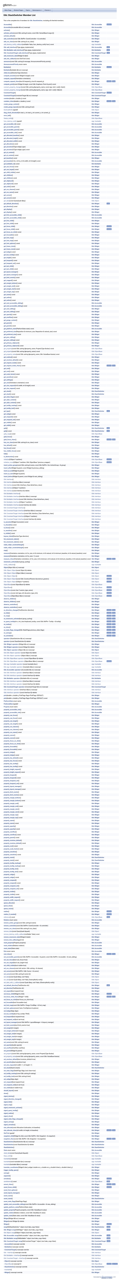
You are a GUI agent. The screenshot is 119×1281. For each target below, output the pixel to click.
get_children (8, 175)
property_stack (9, 857)
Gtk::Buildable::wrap (10, 1238)
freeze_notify (8, 118)
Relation (6, 920)
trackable (7, 1159)
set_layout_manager (10, 1022)
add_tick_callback (9, 58)
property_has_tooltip (10, 763)
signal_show (8, 1116)
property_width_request (11, 897)
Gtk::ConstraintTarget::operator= (14, 687)
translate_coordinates (11, 1167)
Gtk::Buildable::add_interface (13, 50)
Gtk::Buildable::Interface (11, 493)
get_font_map (8, 238)
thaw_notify (7, 1156)
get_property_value (10, 354)
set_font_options (9, 1008)
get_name (7, 294)
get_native (7, 297)
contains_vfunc (9, 101)
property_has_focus (10, 761)
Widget (6, 1218)
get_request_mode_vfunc (12, 365)
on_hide (6, 613)
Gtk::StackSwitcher (36, 20)
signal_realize (8, 1113)
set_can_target (8, 962)
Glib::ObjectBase (97, 87)
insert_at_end (8, 471)
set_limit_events (9, 1025)
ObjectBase (7, 584)
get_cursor (7, 195)
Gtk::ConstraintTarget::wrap (13, 1241)
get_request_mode (10, 363)
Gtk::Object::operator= (11, 650)
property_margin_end (11, 803)
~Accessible (8, 1244)
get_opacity (7, 314)
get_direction (8, 206)
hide (5, 454)
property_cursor (9, 735)
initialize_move (8, 462)
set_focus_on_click (10, 999)
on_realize (7, 624)
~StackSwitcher (9, 1267)
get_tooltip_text (9, 408)
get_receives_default (10, 360)
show (5, 1093)
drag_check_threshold (11, 112)
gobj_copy (7, 434)
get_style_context (9, 400)
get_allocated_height (10, 138)
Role (5, 951)
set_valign (7, 1079)
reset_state (7, 948)
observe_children (9, 599)
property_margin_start (11, 809)
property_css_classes (11, 727)
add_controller (8, 39)
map (5, 550)
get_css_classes (9, 189)
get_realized (8, 357)
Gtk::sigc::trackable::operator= (13, 664)
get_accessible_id (9, 124)
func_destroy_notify (10, 121)
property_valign (9, 874)
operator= (7, 638)
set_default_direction (11, 985)
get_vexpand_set (9, 420)
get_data (6, 201)
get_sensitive (8, 377)
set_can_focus (8, 960)
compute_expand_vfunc (11, 81)
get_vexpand (8, 417)
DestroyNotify (8, 110)
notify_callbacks (9, 564)
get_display (7, 209)
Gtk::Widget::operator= (11, 644)
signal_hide (7, 1102)
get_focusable (8, 235)
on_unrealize (8, 636)
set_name (7, 1042)
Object (6, 567)
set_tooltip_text (9, 1076)
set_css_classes (9, 968)
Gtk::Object (95, 567)
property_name (9, 820)
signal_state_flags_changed (13, 1119)
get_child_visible (9, 172)
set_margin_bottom (10, 1031)
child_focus (7, 73)
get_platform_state (10, 329)
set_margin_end (9, 1034)
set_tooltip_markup (10, 1073)
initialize (6, 459)
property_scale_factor (11, 849)
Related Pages (18, 10)
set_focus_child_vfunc (11, 997)
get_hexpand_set (9, 263)
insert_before (8, 476)
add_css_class (8, 41)
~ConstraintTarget (10, 1250)
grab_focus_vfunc (9, 439)
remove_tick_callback (11, 940)
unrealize (7, 1179)
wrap (5, 1227)
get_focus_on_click (10, 232)
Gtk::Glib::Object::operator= (12, 653)
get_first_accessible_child (12, 215)
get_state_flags (9, 397)
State (5, 1150)
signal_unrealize (9, 1124)
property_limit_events (11, 792)
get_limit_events (9, 277)
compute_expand (9, 78)
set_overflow (8, 1048)
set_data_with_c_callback (12, 982)
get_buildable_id (9, 164)
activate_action (9, 33)
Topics (28, 10)
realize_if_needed (9, 914)
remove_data (8, 931)
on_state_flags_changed (12, 630)
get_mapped (8, 280)
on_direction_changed (11, 610)
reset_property (8, 943)
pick (5, 695)
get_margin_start (9, 289)
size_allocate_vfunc (10, 1130)
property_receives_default (12, 840)
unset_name (8, 1196)
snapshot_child (9, 1136)
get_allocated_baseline (11, 135)
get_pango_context (10, 320)
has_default (7, 445)
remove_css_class (10, 928)
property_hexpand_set (11, 781)
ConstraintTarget (9, 93)
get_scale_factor (9, 374)
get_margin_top (9, 292)
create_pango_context (11, 104)
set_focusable (8, 1002)
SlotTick (6, 1133)
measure (7, 553)
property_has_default (11, 758)
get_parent (7, 323)
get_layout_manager (10, 272)
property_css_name (10, 732)
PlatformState (8, 701)
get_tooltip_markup (10, 405)
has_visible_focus (9, 451)
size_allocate (8, 1127)
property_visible (9, 891)
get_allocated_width (10, 141)
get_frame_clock (9, 246)
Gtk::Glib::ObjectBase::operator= (14, 658)
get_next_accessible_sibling (13, 303)
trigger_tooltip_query (11, 1170)
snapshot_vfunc (9, 1139)
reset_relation (8, 945)
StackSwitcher (8, 1142)
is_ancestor (7, 522)
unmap (6, 1173)
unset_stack (8, 1198)
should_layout (8, 1090)
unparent (7, 1176)
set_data (6, 977)
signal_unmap (8, 1122)
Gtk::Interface (8, 479)
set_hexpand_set (9, 1019)
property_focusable (10, 746)
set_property (8, 1053)
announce (7, 61)
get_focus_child (9, 226)
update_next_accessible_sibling (14, 1204)
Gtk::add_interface (10, 47)
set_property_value (10, 1056)
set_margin (7, 1028)
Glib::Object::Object (10, 570)
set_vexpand (8, 1082)
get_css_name (8, 192)
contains (6, 98)
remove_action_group (11, 923)
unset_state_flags (9, 1201)
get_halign (7, 252)
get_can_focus (8, 167)
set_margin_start (9, 1036)
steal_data (7, 1153)
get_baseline (8, 158)
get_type (6, 411)
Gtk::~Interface (9, 1252)
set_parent (7, 1051)
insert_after (7, 468)
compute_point (9, 84)
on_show (7, 627)
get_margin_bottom (10, 283)
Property (7, 707)
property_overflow (10, 832)
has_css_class (8, 442)
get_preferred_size (10, 331)
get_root (6, 368)
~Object (6, 1261)
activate (6, 30)
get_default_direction (11, 203)
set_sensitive (8, 1062)
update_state (8, 1215)
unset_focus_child (10, 1187)
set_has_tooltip (9, 1014)
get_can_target (9, 169)
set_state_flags (9, 1070)
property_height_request (12, 769)
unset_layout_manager (11, 1193)
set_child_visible (9, 965)
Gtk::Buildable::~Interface (12, 1255)
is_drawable (8, 525)
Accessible (7, 24)
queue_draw (8, 906)
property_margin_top (10, 815)
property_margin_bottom (12, 798)
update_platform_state (11, 1207)
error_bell (7, 115)
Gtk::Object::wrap (9, 1233)
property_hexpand (10, 775)
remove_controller (10, 926)
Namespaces (37, 10)
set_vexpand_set (9, 1085)
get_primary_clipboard (11, 343)
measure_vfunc (9, 559)
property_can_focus (10, 715)
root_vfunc (7, 954)
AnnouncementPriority (11, 64)
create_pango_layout (10, 107)
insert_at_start (8, 474)
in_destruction (8, 456)
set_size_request (9, 1065)
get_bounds (7, 161)
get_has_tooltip (9, 255)
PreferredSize (8, 704)
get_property (8, 348)
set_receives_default (10, 1059)
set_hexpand (8, 1016)
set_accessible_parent (11, 957)
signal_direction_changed (12, 1099)
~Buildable (7, 1247)
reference (7, 917)
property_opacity (9, 826)
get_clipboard (8, 181)
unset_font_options (10, 1190)
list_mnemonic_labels (11, 539)
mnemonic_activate (10, 562)
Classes (48, 10)
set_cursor (7, 971)
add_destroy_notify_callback (13, 44)
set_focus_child (9, 994)
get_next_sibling (9, 309)
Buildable (7, 67)
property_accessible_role (12, 709)
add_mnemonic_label (11, 56)
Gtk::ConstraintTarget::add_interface (16, 53)
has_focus (7, 448)
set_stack (7, 1068)
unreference (8, 1181)
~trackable (7, 1269)
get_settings (8, 380)
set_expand (7, 991)
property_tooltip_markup (12, 863)
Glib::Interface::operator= (12, 690)
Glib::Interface (96, 479)
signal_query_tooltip (10, 1110)
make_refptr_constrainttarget (13, 545)
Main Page (8, 10)
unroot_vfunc (8, 1184)
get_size (6, 383)
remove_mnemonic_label (12, 937)
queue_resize (8, 908)
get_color (7, 186)
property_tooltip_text (10, 869)
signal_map (7, 1105)
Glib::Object (95, 110)
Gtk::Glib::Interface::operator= (13, 673)
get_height (7, 257)
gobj (5, 428)
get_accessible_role (10, 132)
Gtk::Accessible (97, 24)
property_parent (9, 837)
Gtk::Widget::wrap (10, 1230)
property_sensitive (10, 852)
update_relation (9, 1213)
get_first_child (8, 221)
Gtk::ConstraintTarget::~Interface (14, 1258)
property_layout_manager (12, 786)
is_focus (6, 528)
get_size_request (9, 385)
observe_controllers (10, 604)
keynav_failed (8, 536)
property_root (8, 846)
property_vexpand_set (11, 886)
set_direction (8, 988)
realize (6, 911)
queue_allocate (9, 903)
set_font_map (8, 1005)
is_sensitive (8, 530)
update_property (9, 1210)
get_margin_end (9, 286)
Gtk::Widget (95, 30)
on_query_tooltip (9, 621)
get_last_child (8, 266)
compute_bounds (9, 76)
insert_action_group (10, 465)
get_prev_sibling (9, 337)
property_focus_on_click (12, 741)
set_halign (7, 1011)
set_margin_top (9, 1039)
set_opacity (7, 1045)
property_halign (9, 752)
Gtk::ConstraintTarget (99, 53)
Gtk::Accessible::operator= (12, 670)
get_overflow (8, 317)
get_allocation (8, 144)
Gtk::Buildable (96, 50)
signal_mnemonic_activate (12, 1107)
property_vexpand (10, 880)
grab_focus (7, 437)
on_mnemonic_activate (11, 618)
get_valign (7, 414)
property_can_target (10, 721)
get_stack (7, 391)
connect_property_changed (12, 87)
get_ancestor (8, 147)
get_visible (7, 422)
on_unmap (7, 633)
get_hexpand (8, 260)
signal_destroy (8, 1096)
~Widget (6, 1272)
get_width (7, 425)
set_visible (7, 1088)
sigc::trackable (96, 44)
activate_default (9, 36)
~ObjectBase (8, 1264)
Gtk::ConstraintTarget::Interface (14, 508)
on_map (6, 616)
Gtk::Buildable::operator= (12, 678)
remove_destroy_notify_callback (14, 934)
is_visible (7, 533)
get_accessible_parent (11, 127)
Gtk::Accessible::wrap (11, 1235)
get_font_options (9, 243)
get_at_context (8, 152)
